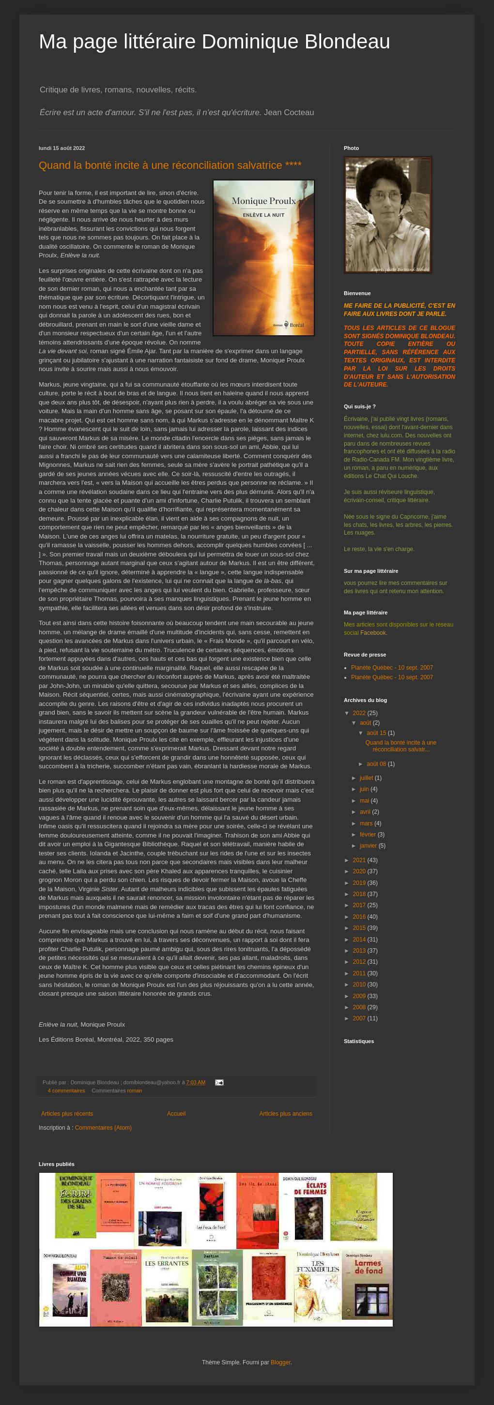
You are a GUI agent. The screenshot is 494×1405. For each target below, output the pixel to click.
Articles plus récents (67, 1113)
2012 (360, 961)
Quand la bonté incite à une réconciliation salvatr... (400, 746)
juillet (367, 778)
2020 (360, 871)
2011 (360, 973)
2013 (360, 950)
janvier (369, 845)
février (369, 834)
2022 (360, 713)
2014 (360, 939)
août (366, 722)
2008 (360, 1007)
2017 (360, 905)
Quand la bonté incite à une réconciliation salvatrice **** (170, 165)
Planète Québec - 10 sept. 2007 (392, 667)
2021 (360, 860)
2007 (360, 1018)
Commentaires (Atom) (103, 1127)
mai (365, 800)
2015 (360, 928)
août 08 (377, 764)
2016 (360, 916)
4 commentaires (66, 1090)
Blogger (281, 1362)
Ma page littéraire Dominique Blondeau (214, 41)
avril (366, 811)
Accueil (176, 1113)
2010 (360, 984)
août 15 (377, 733)
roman (134, 1090)
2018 (360, 894)
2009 (360, 996)
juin (365, 789)
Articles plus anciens (286, 1113)
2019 (360, 883)
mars (367, 823)
